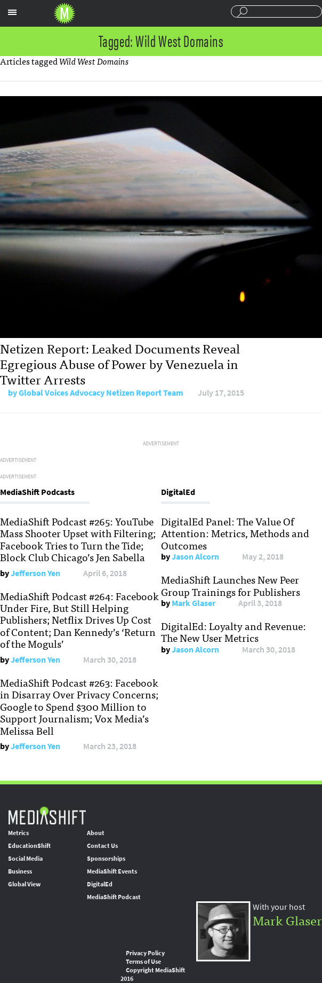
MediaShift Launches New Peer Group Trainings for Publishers (230, 585)
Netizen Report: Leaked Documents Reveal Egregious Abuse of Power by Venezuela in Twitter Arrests (120, 363)
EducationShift (29, 846)
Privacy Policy (145, 953)
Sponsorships (106, 858)
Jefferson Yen (35, 573)
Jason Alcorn (195, 556)
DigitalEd (99, 884)
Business (20, 871)
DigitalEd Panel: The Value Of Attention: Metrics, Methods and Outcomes (235, 533)
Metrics (18, 833)
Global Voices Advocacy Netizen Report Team (101, 392)
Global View (24, 884)
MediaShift (47, 815)
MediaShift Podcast (114, 897)
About (95, 833)
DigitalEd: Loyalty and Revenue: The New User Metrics (233, 632)
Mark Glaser (193, 603)
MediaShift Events (112, 871)
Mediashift (64, 13)
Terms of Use (143, 961)
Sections (12, 12)
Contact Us (102, 846)
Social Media (25, 858)
